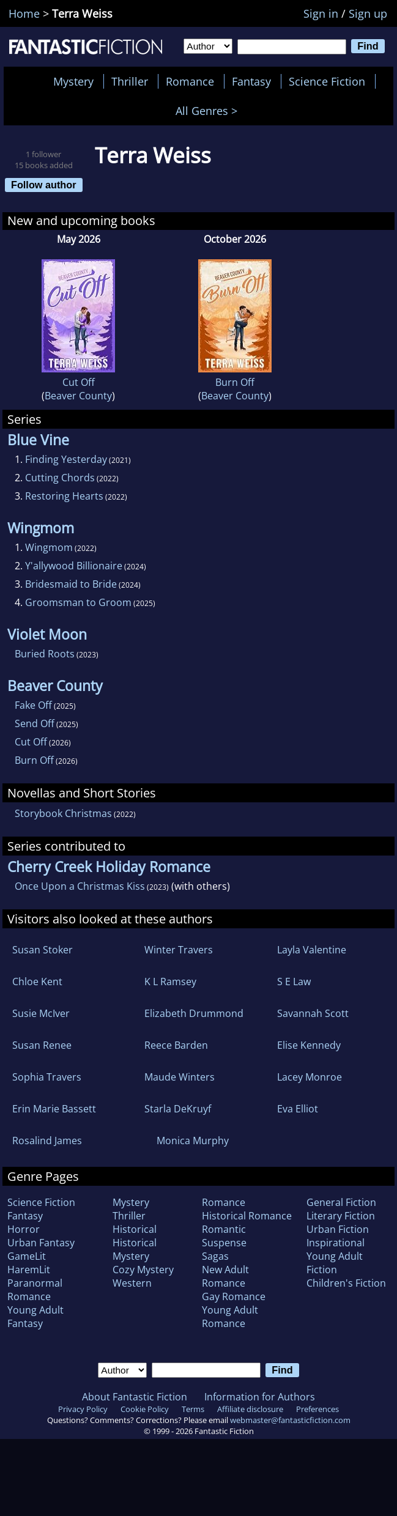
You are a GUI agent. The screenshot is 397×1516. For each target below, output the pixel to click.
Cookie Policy (145, 1408)
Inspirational (335, 1242)
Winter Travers (178, 949)
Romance (190, 81)
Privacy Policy (83, 1408)
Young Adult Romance (230, 1316)
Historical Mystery (135, 1249)
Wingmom (49, 547)
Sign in (320, 13)
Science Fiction (327, 81)
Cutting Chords (60, 477)
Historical (135, 1229)
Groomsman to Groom (78, 602)
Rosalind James (47, 1140)
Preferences (317, 1408)
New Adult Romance (225, 1276)
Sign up (368, 13)
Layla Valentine (311, 949)
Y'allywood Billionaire (73, 565)
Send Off (34, 723)
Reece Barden (176, 1045)
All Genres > (209, 110)
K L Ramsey (170, 981)
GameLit (26, 1256)
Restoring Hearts (64, 496)
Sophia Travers (46, 1077)
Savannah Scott (313, 1013)
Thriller (129, 81)
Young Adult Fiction (334, 1262)
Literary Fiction (340, 1215)
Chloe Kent (37, 981)
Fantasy (251, 81)
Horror (23, 1229)
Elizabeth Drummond (193, 1013)
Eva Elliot (297, 1108)
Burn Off (234, 382)
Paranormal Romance (34, 1289)
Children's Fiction (346, 1283)
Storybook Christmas (63, 813)
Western (132, 1283)
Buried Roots (45, 653)
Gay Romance (233, 1296)
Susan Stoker (42, 949)
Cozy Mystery (143, 1269)
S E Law (294, 981)
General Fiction (341, 1202)
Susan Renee (42, 1045)
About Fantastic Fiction (134, 1396)
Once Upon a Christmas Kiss (80, 886)
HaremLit (28, 1269)
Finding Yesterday (66, 459)
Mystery (73, 81)
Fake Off (33, 705)
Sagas (215, 1256)
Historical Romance (247, 1215)
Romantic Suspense (224, 1235)
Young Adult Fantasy (35, 1316)
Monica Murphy (193, 1140)
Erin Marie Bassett (54, 1108)
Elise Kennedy (309, 1045)
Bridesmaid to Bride (71, 584)
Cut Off (78, 382)
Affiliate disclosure (250, 1408)
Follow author (43, 184)
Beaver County (78, 395)
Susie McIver (41, 1013)
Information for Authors (259, 1396)
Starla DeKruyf (177, 1108)
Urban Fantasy (41, 1242)
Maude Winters (179, 1077)
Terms (193, 1408)
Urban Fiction (337, 1229)
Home (24, 13)
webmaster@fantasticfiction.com (290, 1419)
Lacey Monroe (309, 1077)
